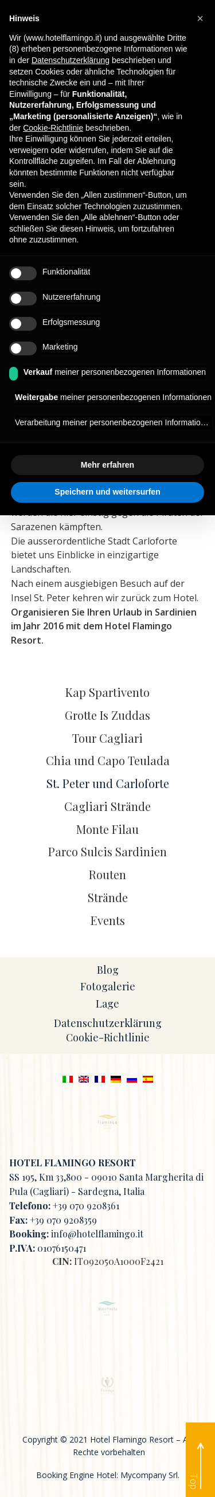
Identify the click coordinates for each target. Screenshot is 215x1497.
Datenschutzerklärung (108, 1023)
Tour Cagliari (107, 738)
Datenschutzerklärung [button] (71, 60)
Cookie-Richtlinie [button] (53, 127)
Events (108, 920)
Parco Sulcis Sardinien (107, 851)
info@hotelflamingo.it (97, 1234)
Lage (107, 1003)
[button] (200, 18)
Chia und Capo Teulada (108, 760)
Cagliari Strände (107, 806)
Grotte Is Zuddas (107, 715)
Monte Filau (107, 829)
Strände (108, 897)
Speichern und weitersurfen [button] (107, 491)
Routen (107, 874)
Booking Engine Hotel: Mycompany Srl (107, 1474)
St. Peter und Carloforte (107, 783)
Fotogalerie (107, 986)
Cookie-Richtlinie (108, 1037)
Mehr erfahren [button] (107, 464)
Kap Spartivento (107, 692)
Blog (108, 970)
